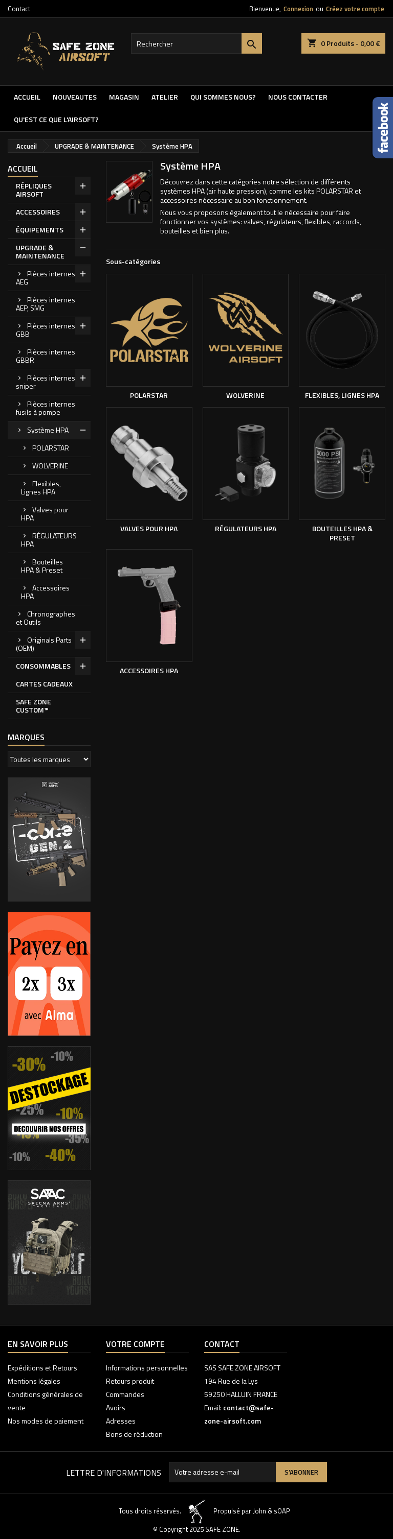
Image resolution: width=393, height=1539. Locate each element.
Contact (19, 9)
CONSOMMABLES (43, 665)
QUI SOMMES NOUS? (223, 96)
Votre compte (135, 1344)
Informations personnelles (147, 1367)
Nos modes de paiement (45, 1420)
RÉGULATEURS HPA (49, 539)
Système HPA (48, 429)
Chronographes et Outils (45, 617)
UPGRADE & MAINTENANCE (40, 251)
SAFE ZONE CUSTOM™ (33, 705)
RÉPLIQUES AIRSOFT (34, 189)
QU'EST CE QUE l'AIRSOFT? (56, 119)
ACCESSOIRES (38, 211)
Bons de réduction (134, 1434)
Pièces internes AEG (45, 277)
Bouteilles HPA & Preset (42, 565)
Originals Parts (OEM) (44, 643)
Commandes (125, 1394)
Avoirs (115, 1407)
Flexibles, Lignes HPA (41, 487)
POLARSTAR (50, 447)
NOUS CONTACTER (298, 96)
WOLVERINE (50, 465)
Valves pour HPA (45, 513)
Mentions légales (34, 1381)
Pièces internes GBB (45, 329)
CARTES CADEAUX (44, 683)
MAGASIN (124, 96)
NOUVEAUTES (75, 96)
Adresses (121, 1420)
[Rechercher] (196, 43)
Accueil (27, 96)
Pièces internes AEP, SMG (45, 303)
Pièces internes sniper (45, 381)
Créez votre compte (355, 9)
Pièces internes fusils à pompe (45, 407)
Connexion (298, 9)
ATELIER (164, 96)
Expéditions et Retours (42, 1367)
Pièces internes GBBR (45, 355)
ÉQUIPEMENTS (39, 229)
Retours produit (130, 1381)
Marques (26, 737)
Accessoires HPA (45, 591)
